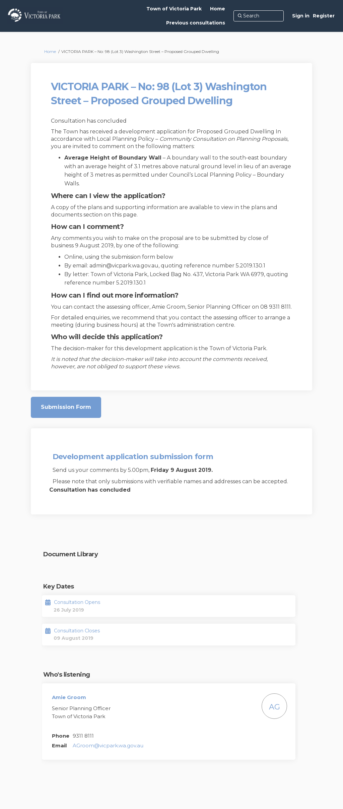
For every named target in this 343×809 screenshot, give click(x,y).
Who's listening (66, 674)
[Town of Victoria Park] (174, 9)
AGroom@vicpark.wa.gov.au (108, 745)
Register (324, 16)
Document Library (70, 554)
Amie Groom (69, 697)
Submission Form (66, 407)
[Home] (217, 9)
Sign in (301, 16)
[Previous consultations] (195, 23)
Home (50, 51)
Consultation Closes (77, 631)
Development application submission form (133, 456)
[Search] (258, 15)
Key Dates (58, 586)
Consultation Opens (77, 602)
